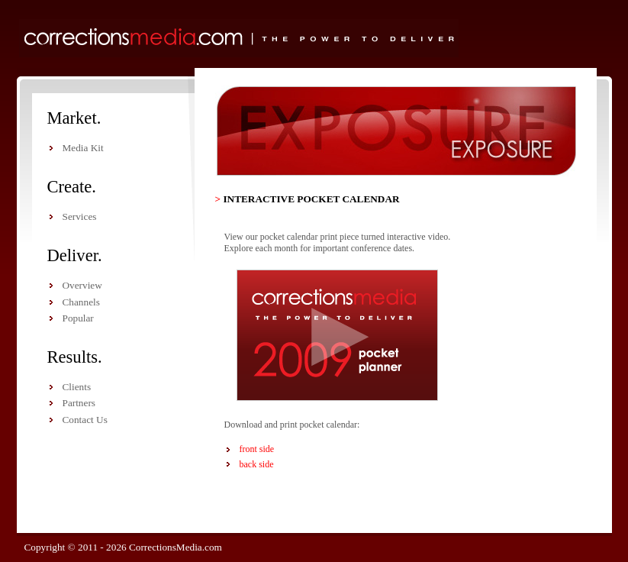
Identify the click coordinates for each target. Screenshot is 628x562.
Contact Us (85, 419)
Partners (79, 403)
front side (257, 449)
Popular (78, 318)
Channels (81, 302)
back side (257, 464)
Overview (82, 285)
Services (80, 216)
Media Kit (83, 147)
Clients (77, 386)
